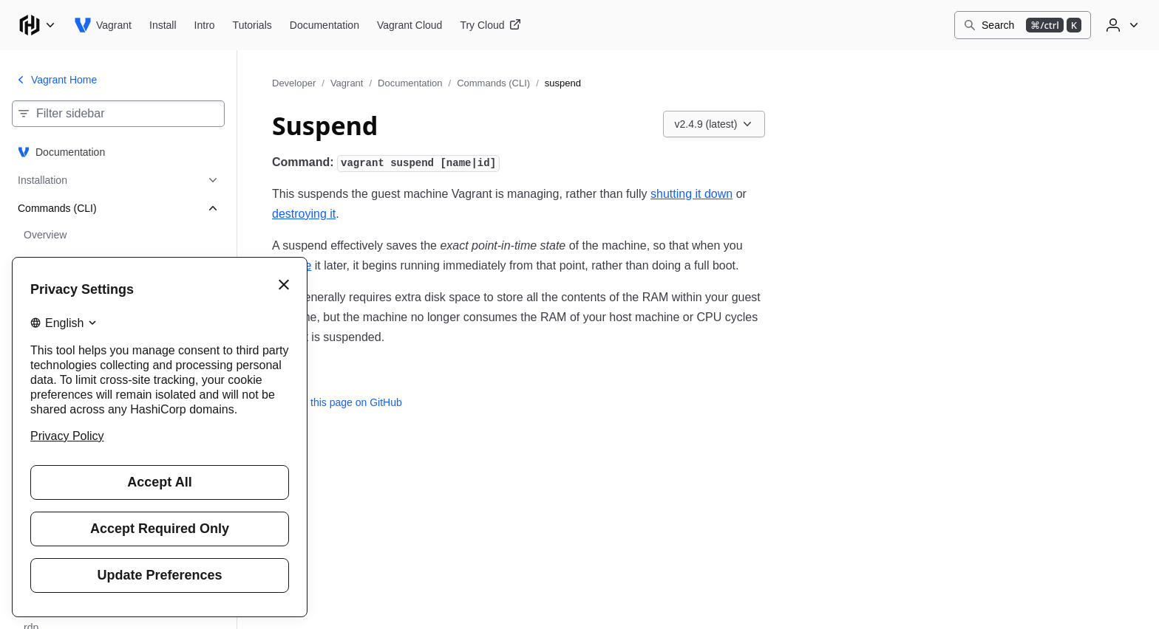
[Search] (1022, 25)
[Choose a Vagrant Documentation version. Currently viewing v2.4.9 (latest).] (714, 124)
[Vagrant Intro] (205, 25)
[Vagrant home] (103, 25)
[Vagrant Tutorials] (252, 25)
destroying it (304, 213)
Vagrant (347, 83)
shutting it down (691, 194)
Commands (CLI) (493, 83)
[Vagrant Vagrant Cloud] (409, 25)
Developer (294, 83)
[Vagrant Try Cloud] (490, 25)
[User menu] (1120, 25)
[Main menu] (37, 25)
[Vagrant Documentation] (324, 25)
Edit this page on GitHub (337, 402)
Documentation (410, 83)
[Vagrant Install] (163, 25)
